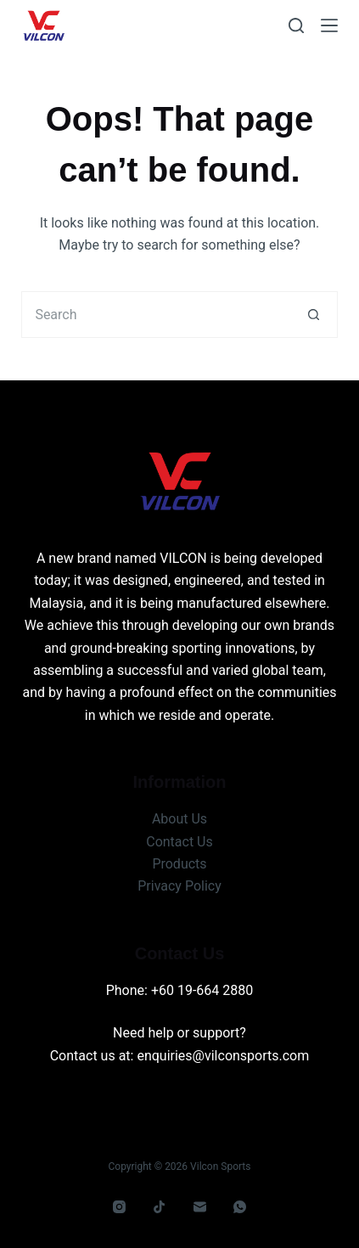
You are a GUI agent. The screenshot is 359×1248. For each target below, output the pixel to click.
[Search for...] (155, 314)
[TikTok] (159, 1207)
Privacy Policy (179, 886)
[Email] (199, 1207)
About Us (179, 819)
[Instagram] (119, 1207)
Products (179, 864)
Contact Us (179, 842)
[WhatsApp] (240, 1207)
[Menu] (329, 25)
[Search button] (314, 314)
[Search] (296, 25)
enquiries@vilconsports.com (223, 1056)
